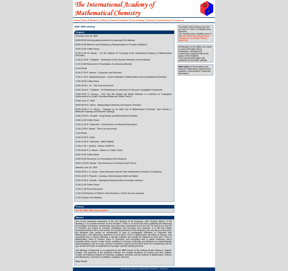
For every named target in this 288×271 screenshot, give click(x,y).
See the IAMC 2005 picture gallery (91, 210)
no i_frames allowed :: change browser (139, 20)
